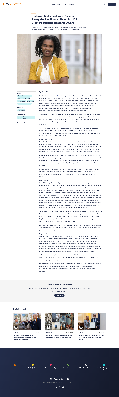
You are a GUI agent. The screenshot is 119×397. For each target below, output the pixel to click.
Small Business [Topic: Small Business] (21, 101)
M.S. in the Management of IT (103, 367)
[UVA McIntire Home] (59, 379)
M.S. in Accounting (50, 366)
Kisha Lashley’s (56, 96)
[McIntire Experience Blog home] (12, 4)
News (15, 366)
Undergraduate (32, 366)
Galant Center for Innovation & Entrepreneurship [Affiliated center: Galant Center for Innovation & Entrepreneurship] (25, 117)
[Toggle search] (104, 4)
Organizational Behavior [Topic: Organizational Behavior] (24, 98)
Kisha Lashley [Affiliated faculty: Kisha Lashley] (21, 110)
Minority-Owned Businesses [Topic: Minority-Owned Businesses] (24, 96)
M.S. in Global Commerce (86, 366)
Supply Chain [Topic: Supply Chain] (30, 101)
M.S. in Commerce (68, 366)
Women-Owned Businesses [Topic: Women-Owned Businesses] (24, 103)
